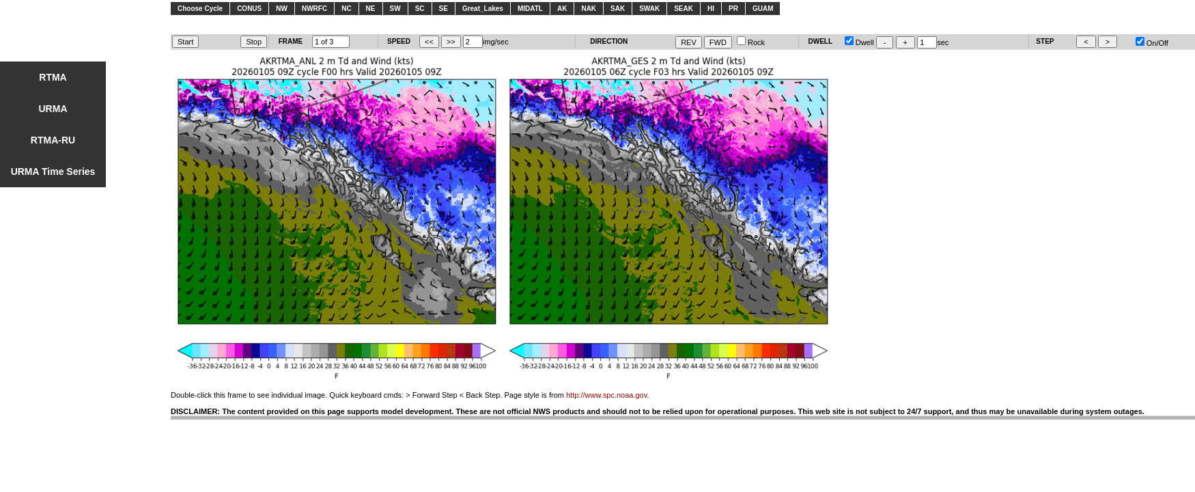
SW (395, 8)
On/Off (1152, 43)
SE (443, 8)
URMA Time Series (53, 171)
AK (562, 8)
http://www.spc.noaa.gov (606, 395)
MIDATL (530, 8)
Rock (751, 42)
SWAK (649, 8)
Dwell (859, 42)
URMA (53, 108)
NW (281, 8)
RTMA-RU (53, 140)
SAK (617, 8)
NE (371, 8)
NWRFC (314, 8)
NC (346, 8)
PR (733, 8)
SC (420, 8)
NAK (588, 8)
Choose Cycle (200, 8)
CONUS (249, 8)
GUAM (763, 8)
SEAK (683, 8)
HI (710, 8)
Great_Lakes (482, 8)
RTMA (52, 77)
